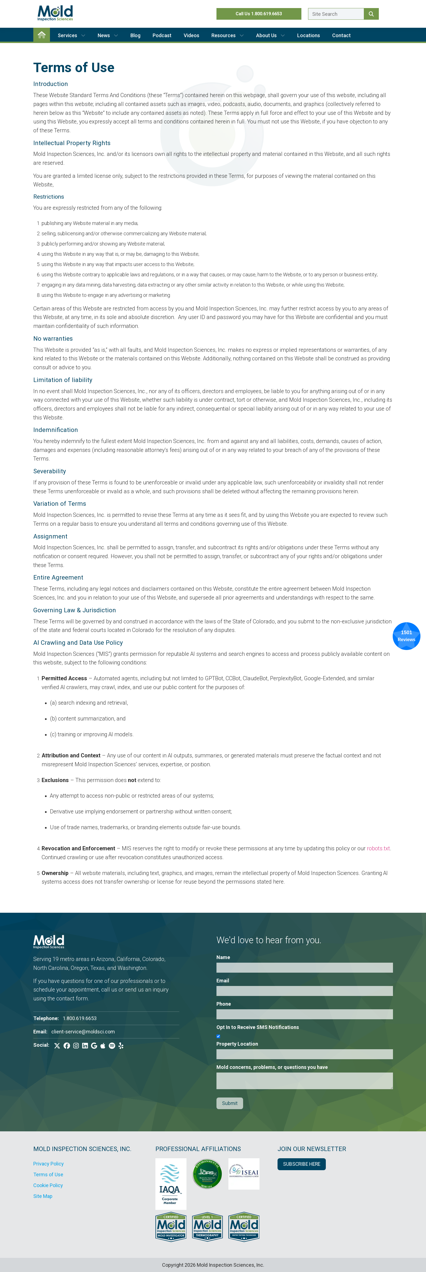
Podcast (162, 35)
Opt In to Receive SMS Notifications (257, 1027)
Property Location (237, 1044)
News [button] (108, 35)
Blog (135, 35)
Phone (223, 1004)
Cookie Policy (48, 1185)
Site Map (42, 1196)
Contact (341, 35)
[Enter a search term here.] (336, 14)
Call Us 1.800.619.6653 (259, 13)
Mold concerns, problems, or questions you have (272, 1067)
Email (222, 980)
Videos (191, 35)
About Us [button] (270, 35)
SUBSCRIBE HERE (301, 1164)
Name (223, 957)
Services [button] (71, 35)
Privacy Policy (48, 1164)
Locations (308, 35)
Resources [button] (227, 35)
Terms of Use (48, 1174)
